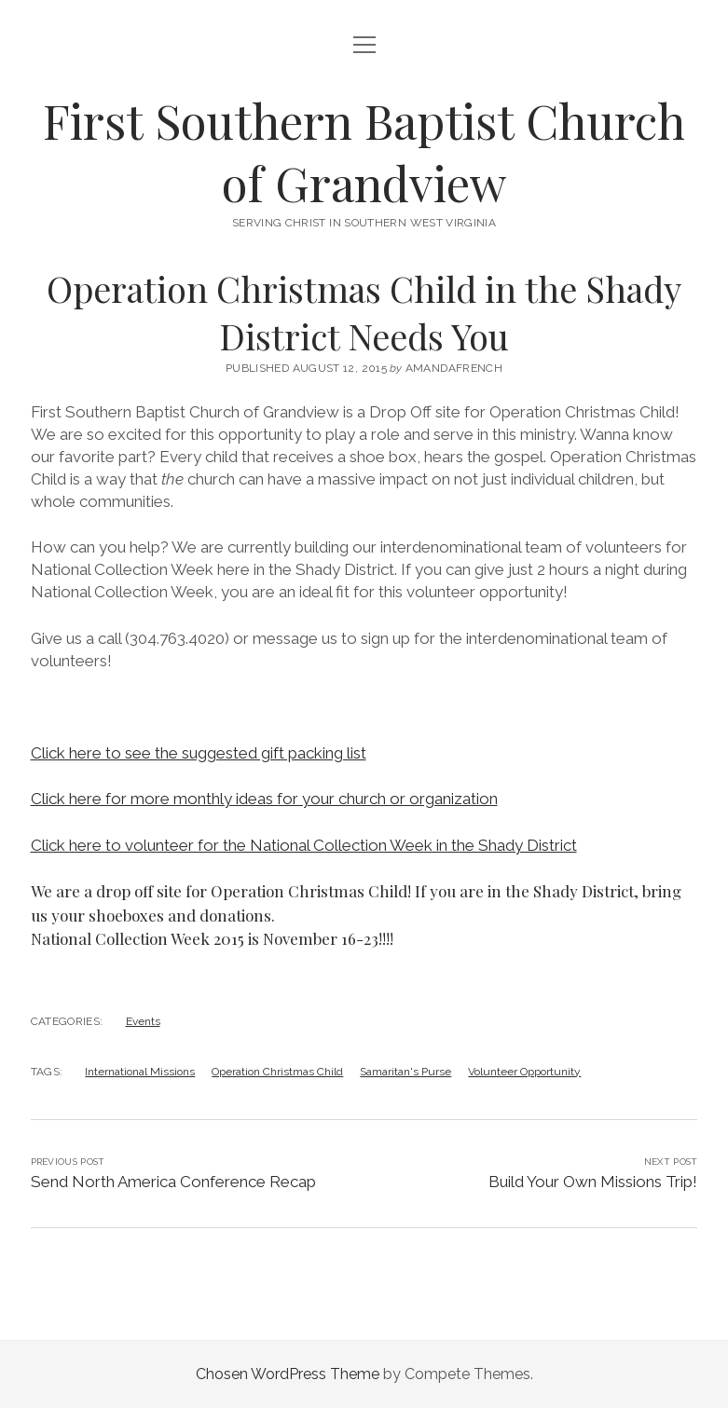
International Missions (140, 1071)
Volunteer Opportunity (524, 1071)
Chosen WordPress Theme (287, 1374)
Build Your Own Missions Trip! (592, 1181)
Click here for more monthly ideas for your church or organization (264, 798)
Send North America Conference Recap (173, 1181)
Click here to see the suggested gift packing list (198, 753)
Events (143, 1021)
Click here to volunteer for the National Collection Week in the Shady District (304, 845)
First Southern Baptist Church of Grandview (364, 151)
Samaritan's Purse (405, 1071)
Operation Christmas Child (277, 1071)
